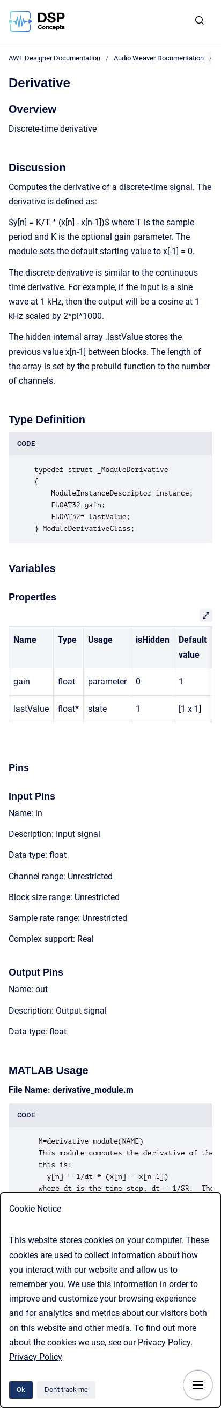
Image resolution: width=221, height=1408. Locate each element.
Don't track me (66, 1390)
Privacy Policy (35, 1357)
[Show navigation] (197, 1385)
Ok (21, 1390)
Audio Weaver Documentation (159, 58)
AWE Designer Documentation (54, 58)
